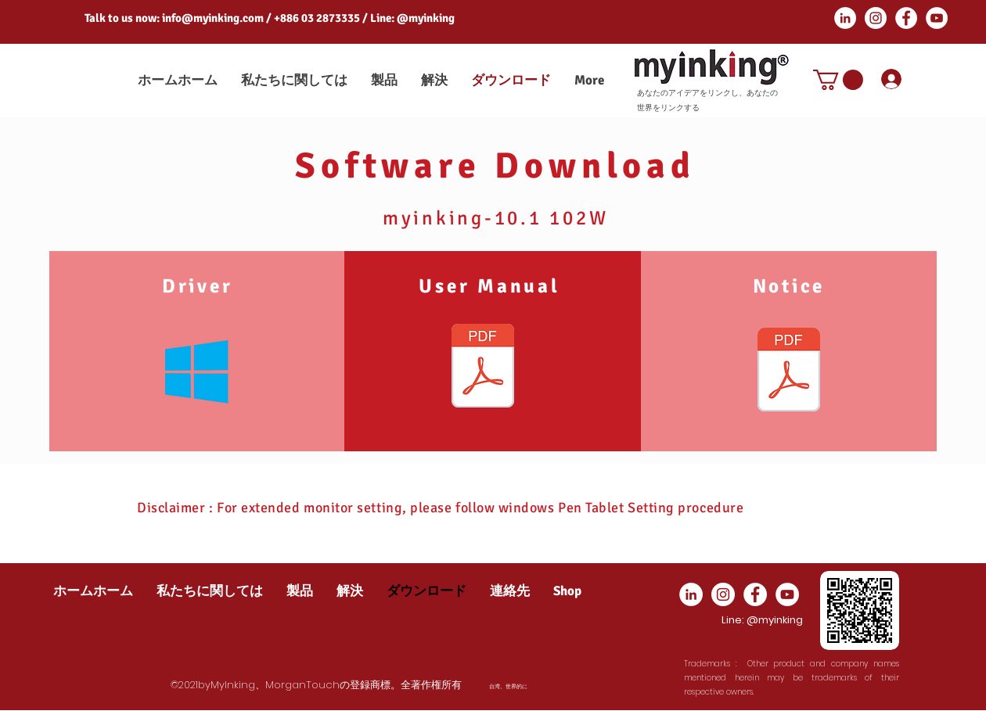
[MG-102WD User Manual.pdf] (483, 367)
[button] (838, 80)
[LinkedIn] (845, 18)
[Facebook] (906, 18)
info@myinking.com (213, 18)
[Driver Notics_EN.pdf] (789, 371)
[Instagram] (876, 18)
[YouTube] (937, 18)
